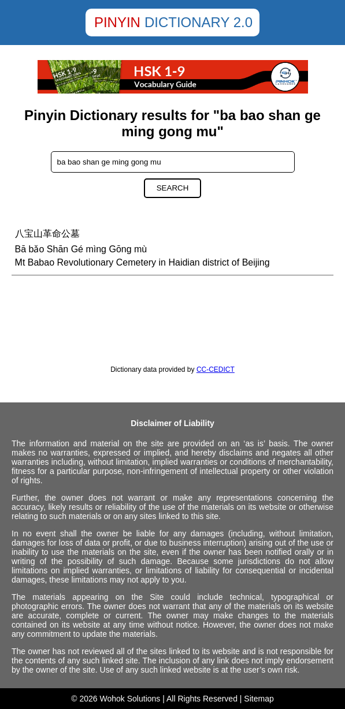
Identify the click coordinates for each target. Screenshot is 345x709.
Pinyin (117, 22)
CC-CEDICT (215, 369)
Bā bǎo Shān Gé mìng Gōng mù (81, 249)
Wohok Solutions (130, 698)
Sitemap (258, 698)
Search (173, 188)
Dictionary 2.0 (198, 22)
